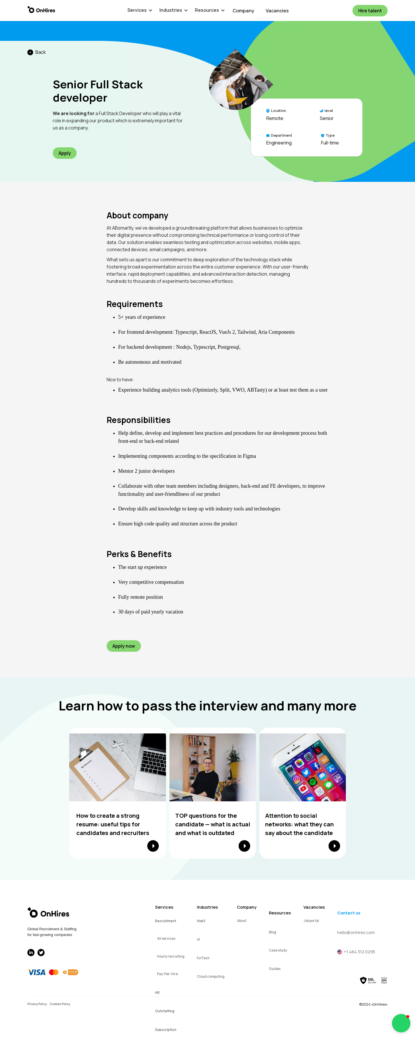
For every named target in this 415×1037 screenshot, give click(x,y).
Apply (65, 153)
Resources (280, 913)
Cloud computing (211, 976)
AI (198, 939)
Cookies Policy (60, 1004)
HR (157, 992)
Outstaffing (164, 1011)
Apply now (123, 646)
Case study (278, 950)
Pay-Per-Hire (167, 974)
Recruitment (165, 921)
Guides (274, 969)
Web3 (201, 921)
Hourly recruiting (170, 956)
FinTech (203, 958)
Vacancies (277, 10)
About (241, 920)
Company (243, 10)
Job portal (311, 920)
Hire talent (370, 10)
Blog (272, 932)
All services (166, 938)
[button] (137, 10)
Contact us (348, 913)
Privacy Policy (37, 1004)
